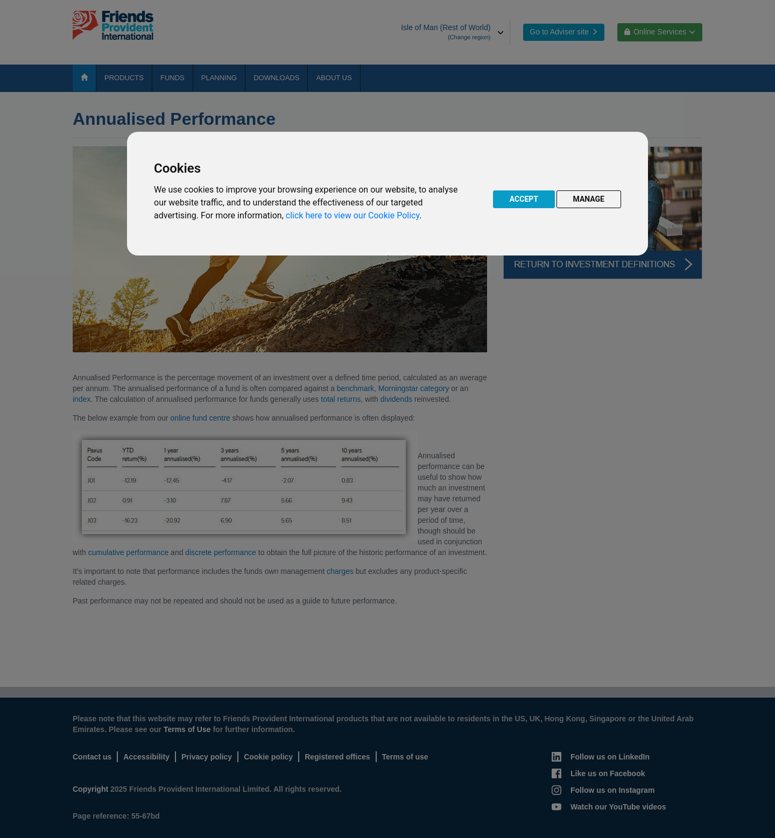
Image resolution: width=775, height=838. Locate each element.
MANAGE (589, 199)
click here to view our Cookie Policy (352, 215)
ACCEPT (524, 199)
